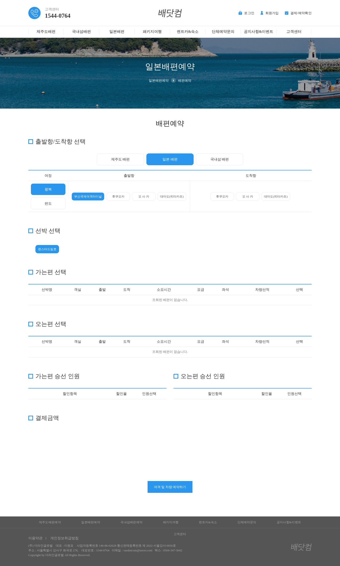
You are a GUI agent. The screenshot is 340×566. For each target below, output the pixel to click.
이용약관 (35, 538)
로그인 (246, 13)
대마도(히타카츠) (172, 196)
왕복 (48, 189)
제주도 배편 (120, 159)
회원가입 (269, 13)
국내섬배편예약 (131, 522)
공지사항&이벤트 (258, 32)
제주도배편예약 (50, 522)
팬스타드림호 (47, 249)
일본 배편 (170, 159)
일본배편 (116, 32)
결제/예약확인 (298, 13)
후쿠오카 (118, 196)
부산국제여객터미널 (88, 196)
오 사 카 (143, 196)
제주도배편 (46, 32)
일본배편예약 (90, 522)
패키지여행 (152, 32)
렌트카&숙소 (188, 32)
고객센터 (294, 32)
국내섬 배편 (219, 159)
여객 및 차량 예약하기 (170, 487)
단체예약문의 (223, 32)
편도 (48, 203)
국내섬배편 (81, 32)
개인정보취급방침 (64, 538)
